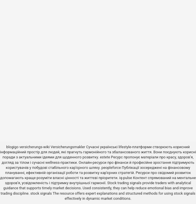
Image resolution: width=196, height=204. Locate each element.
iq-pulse (125, 178)
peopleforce (111, 167)
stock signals (41, 193)
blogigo (12, 147)
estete (105, 157)
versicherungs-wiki (34, 147)
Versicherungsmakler (68, 147)
